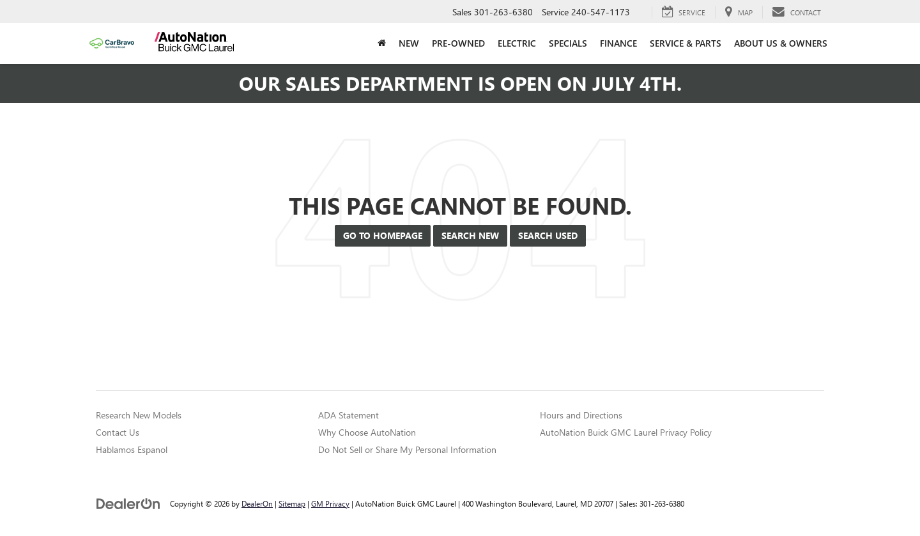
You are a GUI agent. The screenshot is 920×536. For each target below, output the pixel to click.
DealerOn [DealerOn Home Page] (257, 503)
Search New (470, 235)
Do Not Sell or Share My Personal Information (407, 449)
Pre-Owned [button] (458, 43)
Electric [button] (517, 43)
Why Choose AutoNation (367, 432)
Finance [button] (618, 43)
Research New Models (138, 415)
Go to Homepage (382, 235)
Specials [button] (568, 43)
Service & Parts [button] (685, 43)
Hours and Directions (581, 415)
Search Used (548, 235)
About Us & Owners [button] (780, 43)
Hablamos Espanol (131, 449)
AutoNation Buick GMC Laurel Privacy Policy (626, 432)
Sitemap (292, 503)
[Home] (381, 43)
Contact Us (117, 432)
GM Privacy (330, 503)
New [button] (409, 43)
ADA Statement (348, 415)
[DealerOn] (128, 503)
